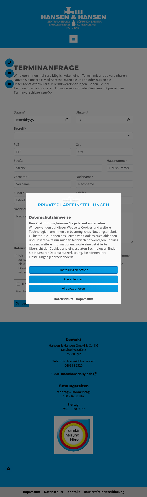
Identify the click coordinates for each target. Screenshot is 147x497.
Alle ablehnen (73, 279)
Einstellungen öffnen (73, 270)
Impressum (84, 299)
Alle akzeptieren (73, 288)
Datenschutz (63, 299)
